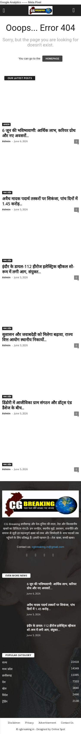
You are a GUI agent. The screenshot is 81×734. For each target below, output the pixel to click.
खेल (4, 688)
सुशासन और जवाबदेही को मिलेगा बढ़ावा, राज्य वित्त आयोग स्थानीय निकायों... (37, 337)
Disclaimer (14, 722)
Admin (6, 141)
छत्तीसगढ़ (7, 675)
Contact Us (67, 722)
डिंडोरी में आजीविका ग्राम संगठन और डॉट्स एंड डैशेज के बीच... (37, 405)
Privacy (29, 722)
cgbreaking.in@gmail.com (48, 546)
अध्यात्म (6, 124)
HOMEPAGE (52, 58)
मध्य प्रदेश (7, 192)
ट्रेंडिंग (4, 701)
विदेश (5, 695)
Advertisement (47, 722)
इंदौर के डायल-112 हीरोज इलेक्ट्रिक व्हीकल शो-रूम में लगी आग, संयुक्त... (38, 269)
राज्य (4, 662)
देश (4, 682)
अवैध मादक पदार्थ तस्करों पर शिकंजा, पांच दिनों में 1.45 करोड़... (40, 201)
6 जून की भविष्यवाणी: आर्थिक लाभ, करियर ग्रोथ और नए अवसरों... (38, 133)
